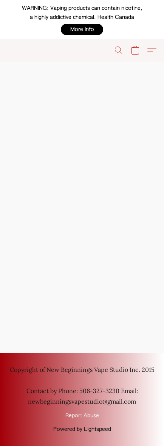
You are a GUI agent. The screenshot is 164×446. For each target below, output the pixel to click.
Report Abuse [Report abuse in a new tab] (82, 415)
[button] (82, 29)
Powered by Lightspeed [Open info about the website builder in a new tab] (82, 429)
